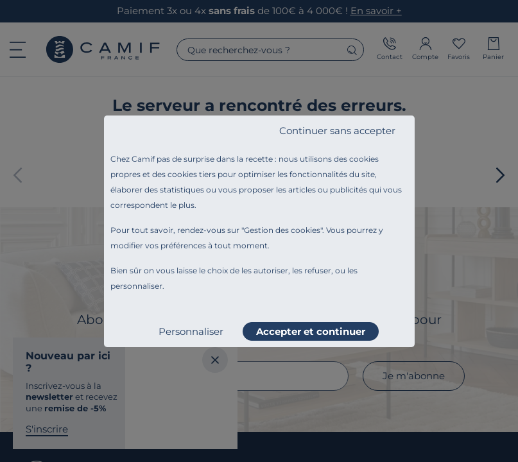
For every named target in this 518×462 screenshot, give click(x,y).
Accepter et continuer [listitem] (310, 331)
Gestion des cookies (282, 230)
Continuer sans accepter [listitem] (337, 130)
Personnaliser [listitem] (191, 331)
